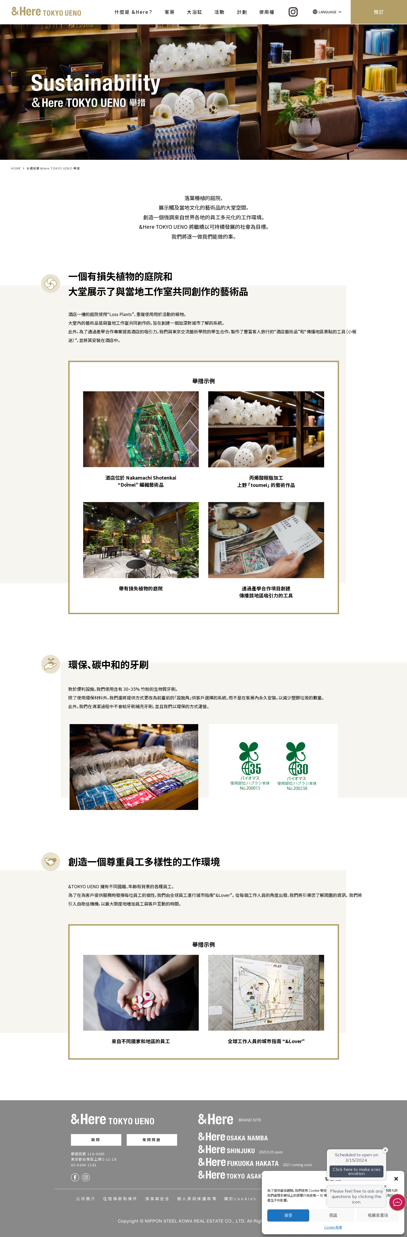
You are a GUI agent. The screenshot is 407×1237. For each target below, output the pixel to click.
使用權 (267, 11)
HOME (16, 168)
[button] (396, 1178)
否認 (333, 1215)
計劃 (242, 11)
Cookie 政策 (333, 1227)
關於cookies (240, 1198)
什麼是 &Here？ (133, 11)
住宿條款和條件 (120, 1198)
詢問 (95, 1139)
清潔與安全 (157, 1198)
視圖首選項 (378, 1215)
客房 (170, 11)
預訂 (379, 11)
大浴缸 (194, 11)
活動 (219, 11)
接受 (288, 1215)
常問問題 (151, 1139)
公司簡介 (86, 1198)
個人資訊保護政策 (197, 1198)
